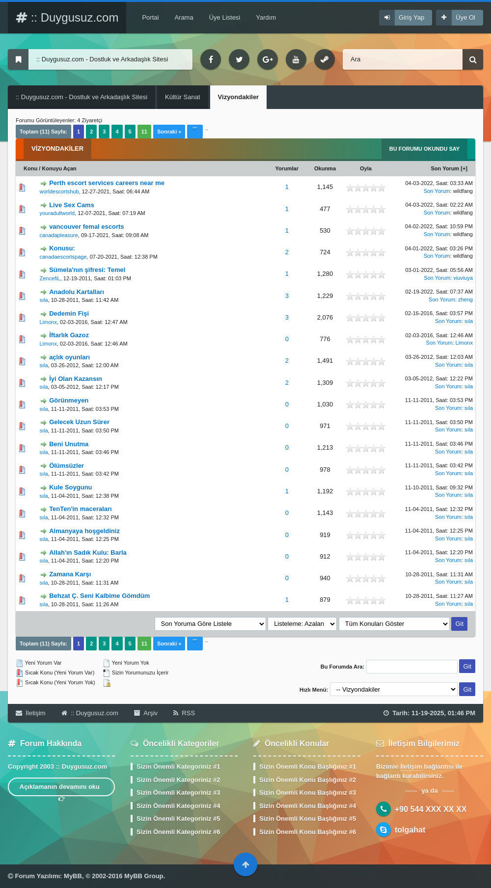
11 (144, 132)
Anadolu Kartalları (76, 292)
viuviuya (463, 278)
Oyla (366, 168)
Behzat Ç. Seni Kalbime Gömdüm (99, 595)
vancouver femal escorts (86, 226)
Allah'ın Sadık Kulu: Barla (88, 552)
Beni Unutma (68, 444)
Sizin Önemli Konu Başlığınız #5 (307, 818)
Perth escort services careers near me (106, 183)
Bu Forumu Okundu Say (424, 149)
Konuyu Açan (59, 168)
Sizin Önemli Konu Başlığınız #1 (307, 766)
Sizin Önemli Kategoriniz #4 (178, 805)
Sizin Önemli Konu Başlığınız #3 (307, 792)
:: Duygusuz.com (67, 17)
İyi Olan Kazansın (75, 378)
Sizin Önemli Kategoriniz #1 (178, 766)
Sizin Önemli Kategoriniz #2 (178, 779)
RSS (184, 713)
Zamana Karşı (70, 574)
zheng (465, 299)
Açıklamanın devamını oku (62, 789)
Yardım (266, 17)
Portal (150, 17)
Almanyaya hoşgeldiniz (84, 531)
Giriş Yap (411, 17)
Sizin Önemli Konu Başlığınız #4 (307, 805)
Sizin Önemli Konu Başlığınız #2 (307, 779)
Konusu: (62, 248)
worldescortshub (59, 191)
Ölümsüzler (66, 465)
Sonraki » (169, 132)
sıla (44, 300)
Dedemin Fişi (69, 313)
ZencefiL (50, 278)
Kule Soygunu (70, 487)
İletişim (31, 713)
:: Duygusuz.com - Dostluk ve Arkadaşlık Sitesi (81, 97)
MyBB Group (143, 876)
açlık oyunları (69, 357)
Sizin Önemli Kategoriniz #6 (178, 831)
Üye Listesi (225, 17)
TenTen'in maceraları (80, 508)
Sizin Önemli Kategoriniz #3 (178, 792)
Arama (183, 17)
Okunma (325, 168)
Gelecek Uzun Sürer (79, 422)
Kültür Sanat (182, 97)
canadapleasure (59, 235)
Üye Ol (465, 17)
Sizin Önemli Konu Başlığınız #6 (307, 831)
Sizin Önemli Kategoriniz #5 (178, 818)
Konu (30, 168)
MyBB (73, 876)
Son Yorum (445, 168)
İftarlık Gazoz (69, 335)
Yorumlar (287, 168)
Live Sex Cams (71, 205)
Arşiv (146, 713)
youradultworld (57, 213)
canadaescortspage (63, 257)
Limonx (48, 322)
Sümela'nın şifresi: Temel (87, 269)
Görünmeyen (68, 400)
